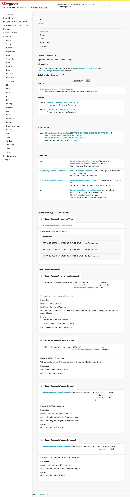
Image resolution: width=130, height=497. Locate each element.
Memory (9, 104)
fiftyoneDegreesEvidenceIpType (57, 133)
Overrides (9, 107)
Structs (42, 35)
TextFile (9, 141)
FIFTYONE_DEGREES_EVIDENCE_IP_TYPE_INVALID (65, 138)
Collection (9, 48)
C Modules (7, 29)
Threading (10, 145)
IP (7, 96)
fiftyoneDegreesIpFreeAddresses (82, 161)
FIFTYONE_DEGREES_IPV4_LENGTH (61, 102)
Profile (8, 115)
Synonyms (10, 81)
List (7, 100)
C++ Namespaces (9, 156)
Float (8, 89)
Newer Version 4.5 (40, 8)
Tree (8, 148)
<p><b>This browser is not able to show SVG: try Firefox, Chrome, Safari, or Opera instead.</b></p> (81, 80)
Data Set (9, 66)
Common (8, 36)
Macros (42, 39)
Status (8, 133)
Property (9, 122)
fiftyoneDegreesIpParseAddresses (51, 71)
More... (95, 92)
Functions (43, 46)
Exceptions (10, 77)
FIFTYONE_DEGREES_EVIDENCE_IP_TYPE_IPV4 (90, 133)
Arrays (8, 40)
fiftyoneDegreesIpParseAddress (85, 68)
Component (10, 51)
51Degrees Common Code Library (15, 25)
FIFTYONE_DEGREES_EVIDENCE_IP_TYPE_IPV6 (64, 135)
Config (8, 55)
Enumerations (45, 42)
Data (8, 63)
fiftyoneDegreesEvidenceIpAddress (59, 89)
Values (8, 152)
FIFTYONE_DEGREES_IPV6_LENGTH (61, 110)
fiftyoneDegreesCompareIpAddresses (84, 190)
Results (9, 130)
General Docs (8, 18)
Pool (8, 111)
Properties (10, 118)
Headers (9, 92)
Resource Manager (13, 126)
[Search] (114, 6)
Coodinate (10, 59)
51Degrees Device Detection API (15, 21)
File (7, 85)
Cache (8, 44)
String (8, 137)
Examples (6, 160)
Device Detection (11, 33)
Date (8, 70)
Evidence (9, 74)
